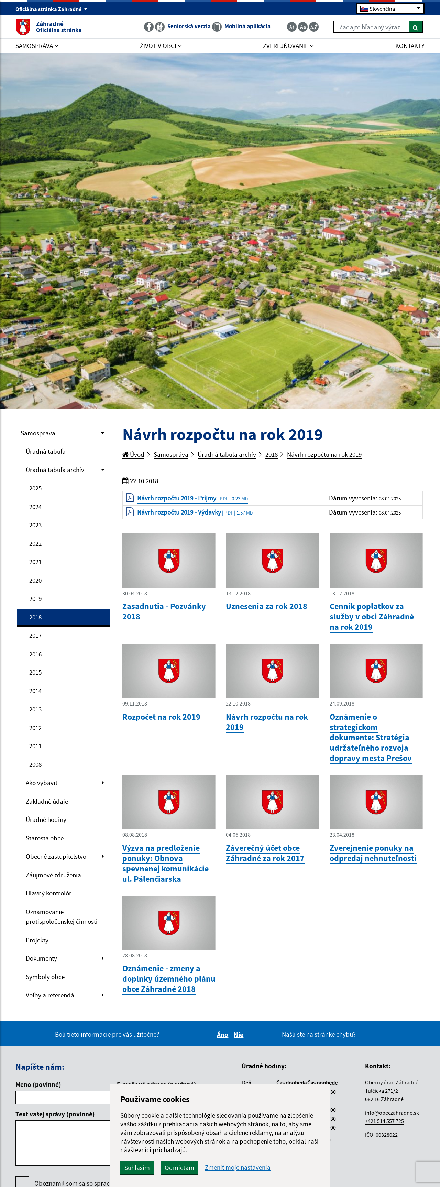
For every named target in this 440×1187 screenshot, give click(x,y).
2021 (35, 562)
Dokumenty (41, 958)
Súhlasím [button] (137, 1168)
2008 (35, 764)
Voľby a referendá (50, 995)
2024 (35, 506)
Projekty (37, 940)
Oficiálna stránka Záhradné (51, 9)
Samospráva (38, 433)
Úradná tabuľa (46, 451)
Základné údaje (47, 801)
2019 (35, 598)
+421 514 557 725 (384, 1120)
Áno (223, 1034)
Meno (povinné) (38, 1084)
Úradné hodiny (46, 819)
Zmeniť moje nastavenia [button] (238, 1167)
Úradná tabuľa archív (55, 470)
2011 (35, 746)
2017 (35, 635)
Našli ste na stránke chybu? (319, 1034)
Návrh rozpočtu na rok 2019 (324, 454)
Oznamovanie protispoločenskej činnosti (62, 917)
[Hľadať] (416, 27)
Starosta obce (45, 838)
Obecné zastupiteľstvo (56, 856)
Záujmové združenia (53, 875)
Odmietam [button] (179, 1168)
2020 (35, 580)
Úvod (133, 454)
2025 (35, 488)
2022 (35, 543)
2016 (35, 654)
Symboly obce (45, 977)
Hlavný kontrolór (49, 893)
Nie (239, 1034)
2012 (35, 727)
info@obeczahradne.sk (392, 1112)
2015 (35, 672)
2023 (35, 525)
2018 (35, 617)
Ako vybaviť (41, 782)
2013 (35, 709)
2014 (35, 691)
